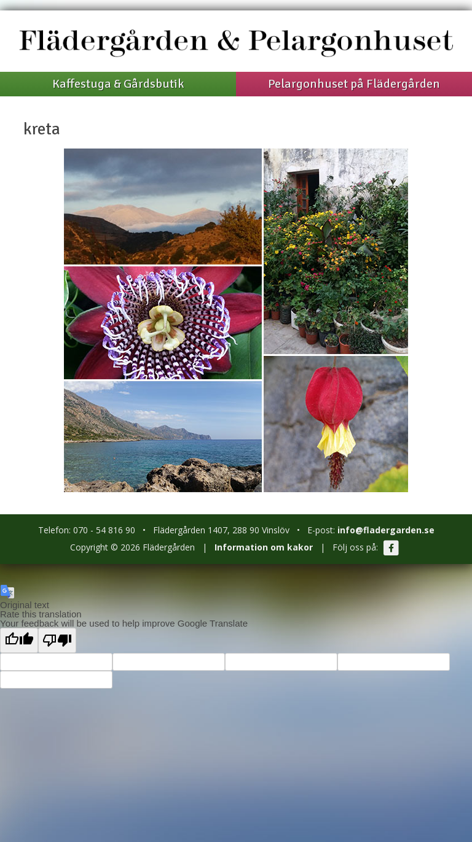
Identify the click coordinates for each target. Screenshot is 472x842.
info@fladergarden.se (386, 530)
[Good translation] (19, 640)
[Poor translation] (57, 640)
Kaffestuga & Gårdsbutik (118, 83)
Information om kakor (263, 547)
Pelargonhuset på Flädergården (354, 83)
